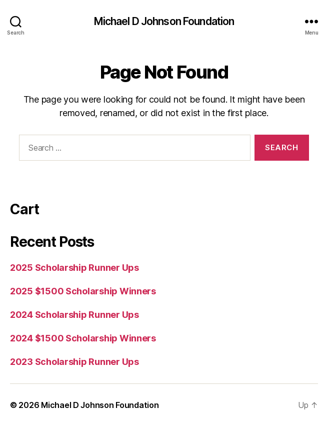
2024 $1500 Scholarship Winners (83, 338)
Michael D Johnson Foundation (164, 21)
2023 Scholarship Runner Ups (74, 361)
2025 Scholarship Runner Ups (74, 267)
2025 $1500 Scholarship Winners (83, 291)
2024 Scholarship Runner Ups (74, 314)
